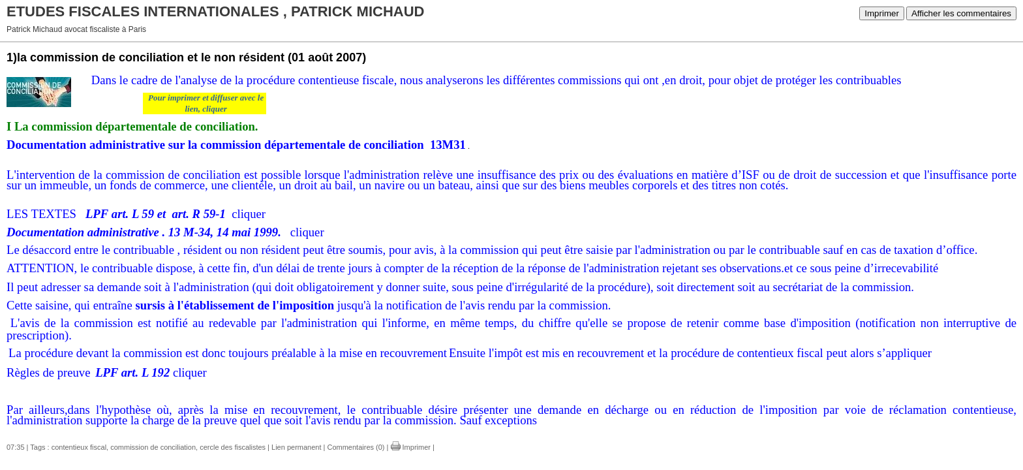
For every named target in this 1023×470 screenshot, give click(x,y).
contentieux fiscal (79, 447)
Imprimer (881, 13)
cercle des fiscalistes (233, 447)
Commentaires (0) (355, 447)
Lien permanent (296, 447)
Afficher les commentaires (961, 13)
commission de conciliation (153, 447)
